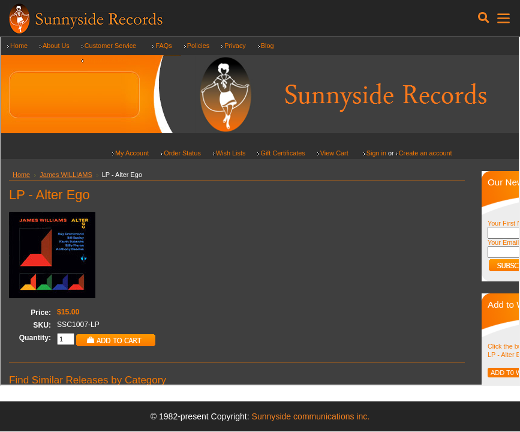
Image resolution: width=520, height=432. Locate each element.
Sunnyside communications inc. (311, 416)
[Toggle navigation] (483, 18)
